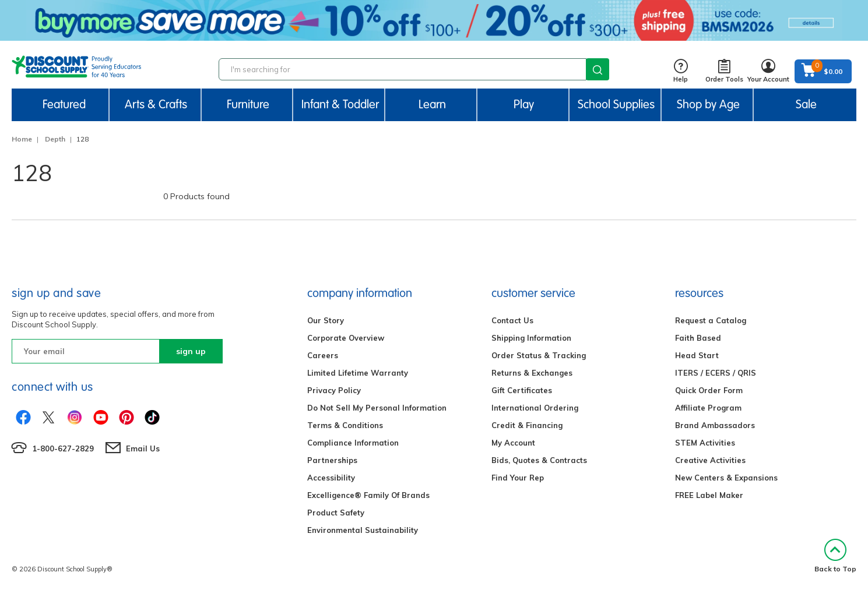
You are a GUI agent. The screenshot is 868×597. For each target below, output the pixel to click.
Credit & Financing (527, 425)
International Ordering (534, 407)
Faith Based (698, 337)
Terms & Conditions (345, 425)
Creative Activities (710, 460)
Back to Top (835, 556)
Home (22, 139)
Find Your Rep (517, 477)
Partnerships (332, 460)
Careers (322, 355)
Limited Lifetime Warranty (357, 372)
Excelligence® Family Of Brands (368, 495)
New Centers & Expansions (726, 477)
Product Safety (335, 512)
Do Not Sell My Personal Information (377, 407)
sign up (191, 351)
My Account (513, 442)
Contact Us (512, 320)
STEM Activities (705, 442)
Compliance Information (353, 442)
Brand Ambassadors (715, 425)
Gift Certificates (521, 390)
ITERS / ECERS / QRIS (715, 372)
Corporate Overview (345, 337)
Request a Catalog (710, 320)
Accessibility (331, 477)
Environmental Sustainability (362, 530)
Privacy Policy (334, 390)
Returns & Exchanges (531, 372)
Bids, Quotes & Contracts (539, 460)
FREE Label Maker (709, 495)
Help (680, 71)
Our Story (325, 320)
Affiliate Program (708, 407)
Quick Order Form (709, 390)
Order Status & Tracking (538, 355)
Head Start (697, 355)
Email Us (143, 448)
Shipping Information (531, 337)
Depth (55, 139)
